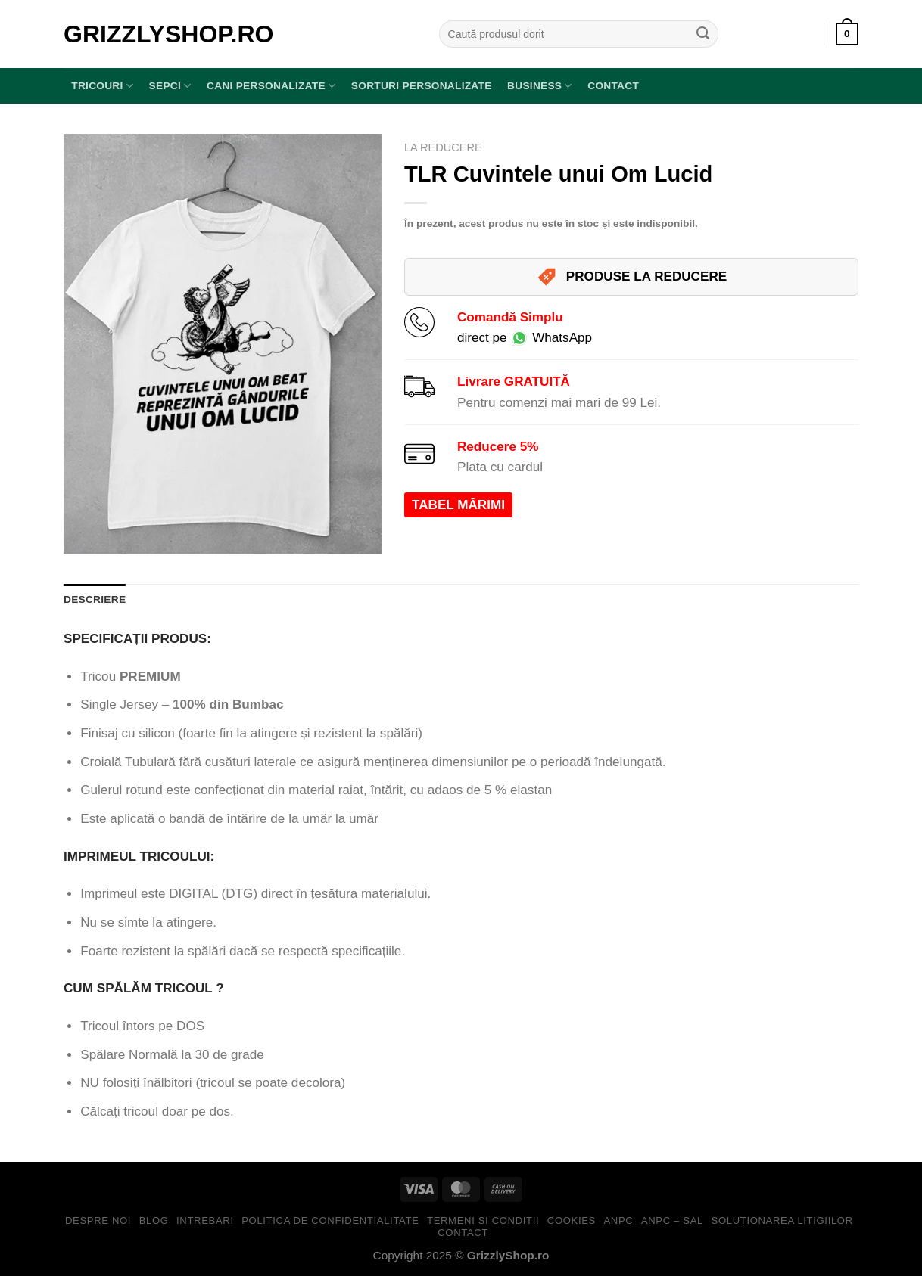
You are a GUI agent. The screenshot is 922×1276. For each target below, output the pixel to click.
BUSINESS (539, 86)
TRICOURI (102, 86)
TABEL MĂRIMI (458, 505)
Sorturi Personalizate (421, 86)
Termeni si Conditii (483, 1220)
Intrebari (205, 1220)
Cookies (571, 1220)
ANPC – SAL (672, 1220)
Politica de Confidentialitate (330, 1220)
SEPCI (170, 86)
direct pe (524, 338)
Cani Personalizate (271, 86)
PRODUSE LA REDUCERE (631, 276)
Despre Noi (98, 1220)
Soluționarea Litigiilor (782, 1220)
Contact (613, 86)
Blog (154, 1220)
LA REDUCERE (443, 147)
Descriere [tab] (95, 599)
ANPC (618, 1220)
